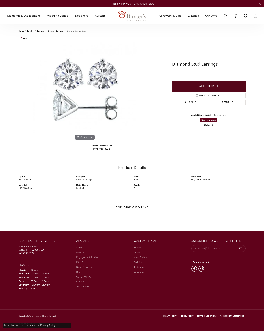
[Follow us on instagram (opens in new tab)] (201, 269)
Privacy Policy (186, 316)
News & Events (84, 267)
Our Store (211, 16)
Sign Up (138, 247)
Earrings (40, 31)
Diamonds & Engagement (23, 16)
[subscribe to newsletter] (240, 248)
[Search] (226, 15)
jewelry (30, 31)
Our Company (83, 277)
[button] (255, 16)
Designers (81, 16)
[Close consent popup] (68, 325)
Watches (193, 16)
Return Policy (169, 316)
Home (21, 31)
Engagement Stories (87, 257)
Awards (80, 252)
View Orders (140, 257)
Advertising (82, 247)
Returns (227, 102)
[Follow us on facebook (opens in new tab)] (194, 269)
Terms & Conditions (207, 316)
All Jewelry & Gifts (170, 16)
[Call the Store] (26, 253)
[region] (85, 89)
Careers (80, 281)
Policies (138, 262)
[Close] (260, 4)
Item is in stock (209, 120)
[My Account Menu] (236, 15)
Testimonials (82, 286)
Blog (78, 272)
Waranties (139, 272)
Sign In (137, 252)
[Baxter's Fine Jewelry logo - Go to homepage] (132, 15)
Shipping (190, 102)
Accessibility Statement (232, 316)
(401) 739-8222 (101, 149)
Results (26, 39)
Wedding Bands (57, 16)
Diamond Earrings (55, 31)
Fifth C (79, 262)
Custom (100, 16)
